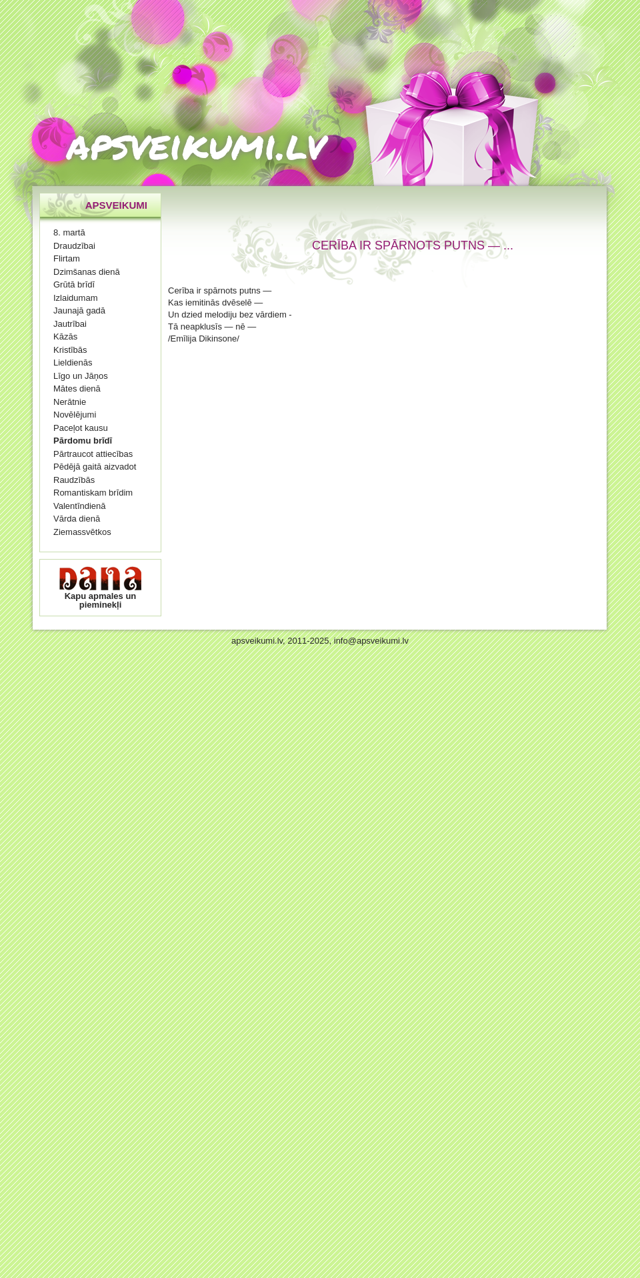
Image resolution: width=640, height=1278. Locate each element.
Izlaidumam (75, 298)
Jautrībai (70, 324)
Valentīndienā (79, 506)
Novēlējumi (74, 415)
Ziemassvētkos (82, 532)
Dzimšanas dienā (86, 272)
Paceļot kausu (80, 428)
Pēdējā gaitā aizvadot (94, 467)
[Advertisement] (341, 378)
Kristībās (70, 350)
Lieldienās (73, 363)
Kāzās (65, 337)
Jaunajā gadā (79, 310)
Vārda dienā (76, 519)
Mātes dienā (77, 389)
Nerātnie (69, 402)
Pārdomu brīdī (82, 441)
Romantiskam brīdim (93, 493)
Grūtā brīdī (74, 284)
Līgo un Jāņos (80, 376)
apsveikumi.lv (196, 143)
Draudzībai (74, 246)
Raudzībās (74, 480)
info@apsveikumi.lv (371, 641)
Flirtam (66, 258)
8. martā (69, 232)
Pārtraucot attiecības (93, 454)
